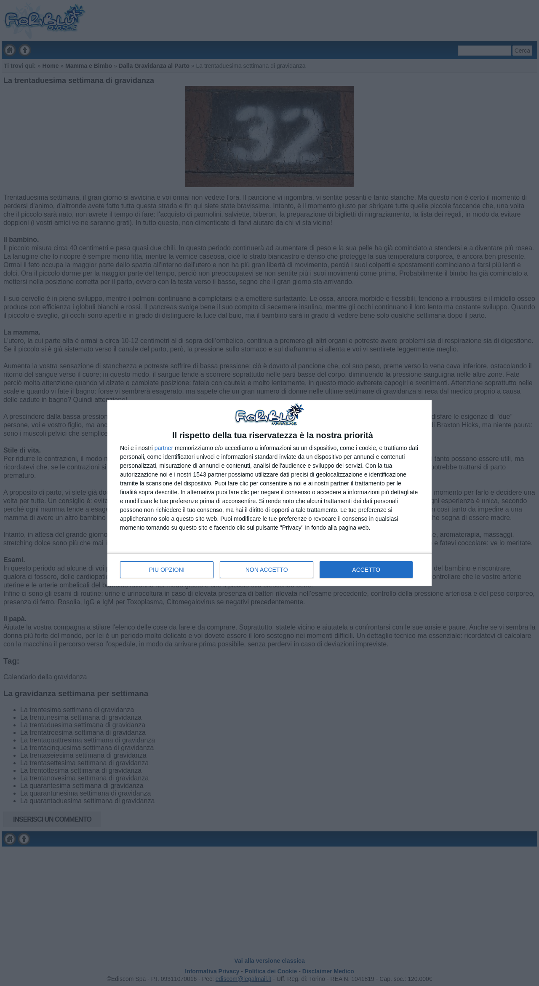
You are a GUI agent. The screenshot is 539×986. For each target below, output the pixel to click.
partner (164, 448)
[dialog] (269, 492)
